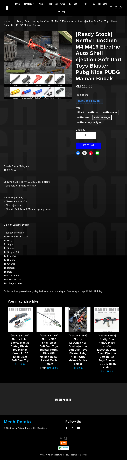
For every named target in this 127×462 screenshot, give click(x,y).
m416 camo (110, 114)
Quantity (80, 131)
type (78, 109)
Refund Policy (62, 456)
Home (17, 5)
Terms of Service (79, 456)
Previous (7, 67)
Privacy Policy (46, 456)
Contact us (74, 5)
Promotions (82, 96)
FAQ (85, 5)
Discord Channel (99, 5)
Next (68, 67)
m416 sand (83, 119)
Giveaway (61, 12)
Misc (42, 5)
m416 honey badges (89, 124)
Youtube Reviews (57, 5)
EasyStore (42, 430)
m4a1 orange (102, 119)
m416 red (93, 114)
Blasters (29, 5)
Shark (80, 114)
